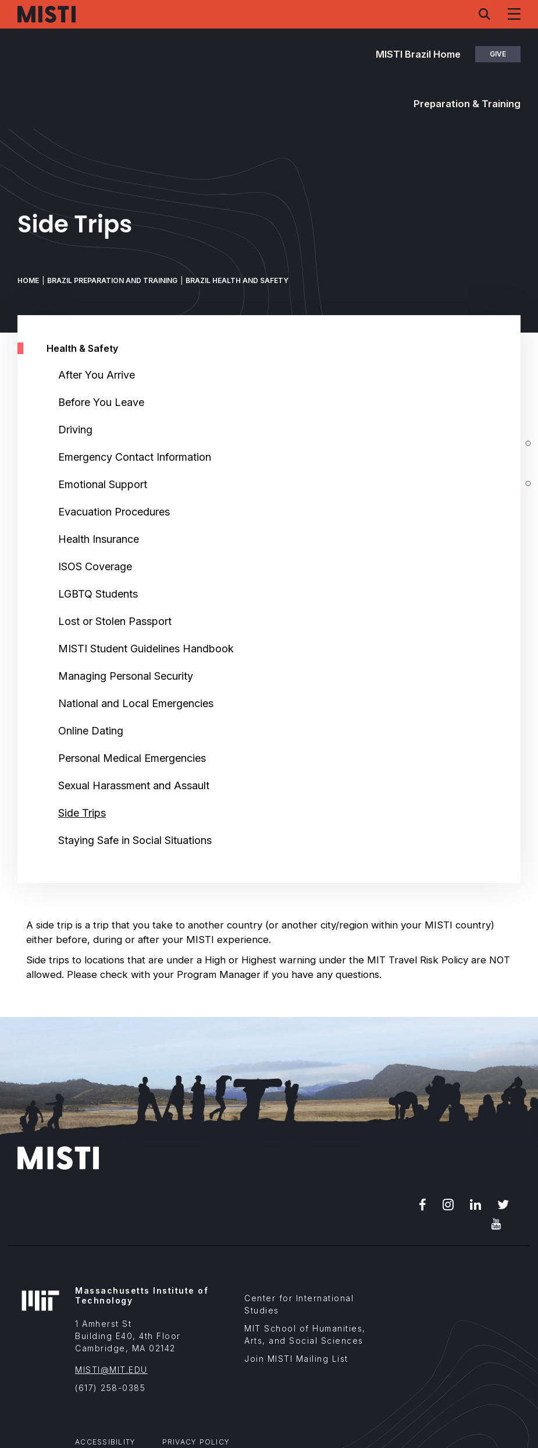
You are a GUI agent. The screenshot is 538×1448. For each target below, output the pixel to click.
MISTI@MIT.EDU (111, 1370)
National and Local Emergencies (135, 703)
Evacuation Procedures (114, 512)
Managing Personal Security (125, 676)
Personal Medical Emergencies (132, 758)
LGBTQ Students (98, 594)
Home (28, 280)
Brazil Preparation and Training (112, 280)
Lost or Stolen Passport (115, 621)
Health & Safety (82, 348)
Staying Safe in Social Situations (135, 840)
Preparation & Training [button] (467, 104)
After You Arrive (96, 375)
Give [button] (498, 54)
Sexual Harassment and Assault (133, 785)
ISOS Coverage (95, 566)
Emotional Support (102, 484)
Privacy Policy (196, 1442)
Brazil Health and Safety (237, 280)
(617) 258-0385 (110, 1388)
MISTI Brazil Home (418, 54)
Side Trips (82, 813)
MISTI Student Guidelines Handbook (146, 648)
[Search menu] (484, 14)
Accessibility (105, 1442)
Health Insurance (98, 539)
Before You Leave (101, 402)
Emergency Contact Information (134, 457)
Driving (75, 429)
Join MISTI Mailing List (296, 1359)
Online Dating (90, 731)
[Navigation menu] (514, 14)
